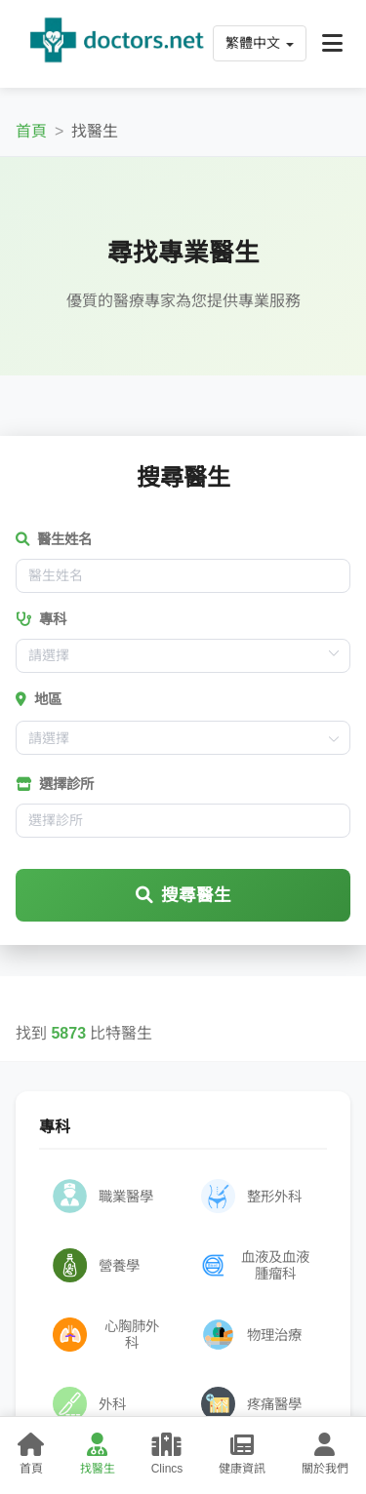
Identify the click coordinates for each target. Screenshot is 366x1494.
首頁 (31, 131)
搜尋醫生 (183, 895)
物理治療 (251, 1334)
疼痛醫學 (251, 1404)
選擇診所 (55, 784)
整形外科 (251, 1196)
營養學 (96, 1265)
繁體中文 (259, 43)
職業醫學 (103, 1196)
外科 (89, 1404)
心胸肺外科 (106, 1334)
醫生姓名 (54, 539)
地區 (38, 699)
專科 (41, 619)
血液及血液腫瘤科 (255, 1265)
